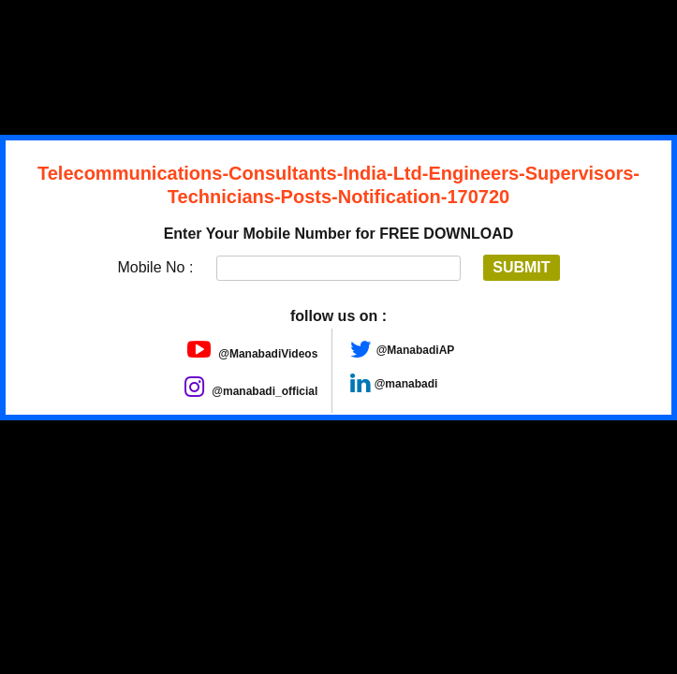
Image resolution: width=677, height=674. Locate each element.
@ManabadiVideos (252, 353)
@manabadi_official (250, 391)
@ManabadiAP (415, 350)
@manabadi (406, 383)
